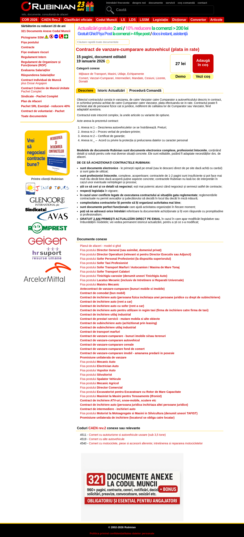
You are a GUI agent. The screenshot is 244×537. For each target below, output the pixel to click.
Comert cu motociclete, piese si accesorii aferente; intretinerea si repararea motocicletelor (146, 443)
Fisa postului (121, 250)
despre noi (139, 2)
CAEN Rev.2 (51, 19)
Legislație (160, 19)
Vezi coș (203, 76)
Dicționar (179, 19)
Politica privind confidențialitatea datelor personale (122, 533)
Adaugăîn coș (203, 62)
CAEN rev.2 (97, 428)
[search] (160, 10)
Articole (216, 19)
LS (123, 19)
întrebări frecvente (117, 2)
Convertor (198, 19)
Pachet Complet (45, 90)
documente (156, 2)
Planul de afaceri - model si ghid (100, 245)
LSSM (144, 19)
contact (202, 2)
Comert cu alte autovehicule (107, 439)
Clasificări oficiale (78, 19)
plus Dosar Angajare (41, 81)
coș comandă (186, 2)
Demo (180, 76)
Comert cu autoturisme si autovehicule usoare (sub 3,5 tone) (127, 434)
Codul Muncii (106, 19)
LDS (132, 19)
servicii (170, 2)
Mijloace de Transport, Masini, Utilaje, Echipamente (111, 73)
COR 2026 (29, 19)
